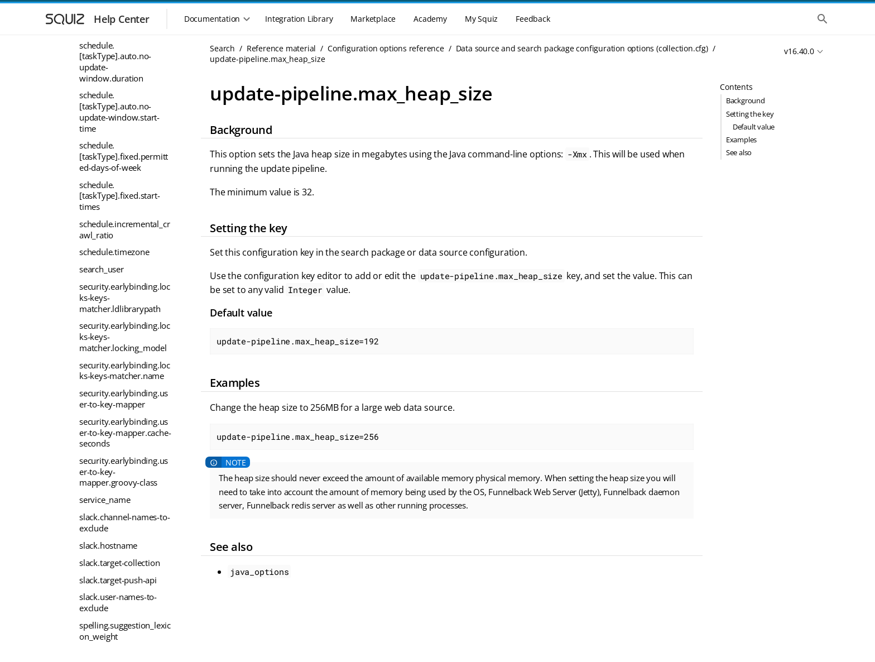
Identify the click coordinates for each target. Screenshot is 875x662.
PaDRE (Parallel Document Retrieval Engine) (115, 639)
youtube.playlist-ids (115, 460)
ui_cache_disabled (113, 118)
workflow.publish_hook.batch (124, 340)
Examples (741, 140)
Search (222, 48)
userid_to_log (104, 249)
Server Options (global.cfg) (122, 535)
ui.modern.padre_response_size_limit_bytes (123, 96)
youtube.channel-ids (117, 408)
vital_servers (102, 283)
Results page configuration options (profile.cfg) (122, 512)
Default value (754, 127)
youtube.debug (107, 425)
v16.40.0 (799, 51)
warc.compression (113, 300)
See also (739, 152)
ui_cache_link (103, 136)
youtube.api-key (109, 391)
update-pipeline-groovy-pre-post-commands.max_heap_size (125, 170)
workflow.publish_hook (123, 317)
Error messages (94, 553)
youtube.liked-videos (118, 443)
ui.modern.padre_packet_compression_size (125, 68)
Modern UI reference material (104, 610)
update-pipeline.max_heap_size (125, 209)
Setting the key (750, 114)
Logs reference (93, 588)
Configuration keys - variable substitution (111, 484)
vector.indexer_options (122, 266)
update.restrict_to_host (122, 231)
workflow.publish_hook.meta (124, 369)
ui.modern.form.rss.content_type (124, 39)
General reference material (116, 571)
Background (745, 100)
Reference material (281, 48)
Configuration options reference (386, 48)
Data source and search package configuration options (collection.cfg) (582, 48)
